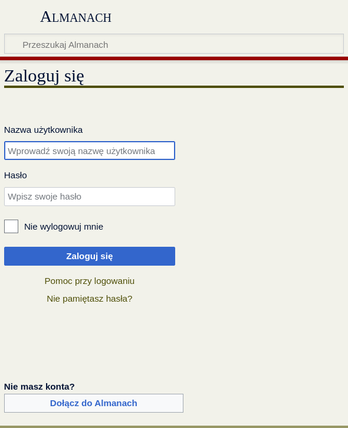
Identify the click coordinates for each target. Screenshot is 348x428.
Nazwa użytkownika (43, 130)
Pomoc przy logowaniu (89, 281)
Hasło (15, 175)
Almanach (75, 16)
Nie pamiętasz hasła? (89, 298)
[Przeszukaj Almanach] (174, 43)
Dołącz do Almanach (93, 403)
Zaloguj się (89, 256)
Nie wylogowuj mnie (63, 226)
